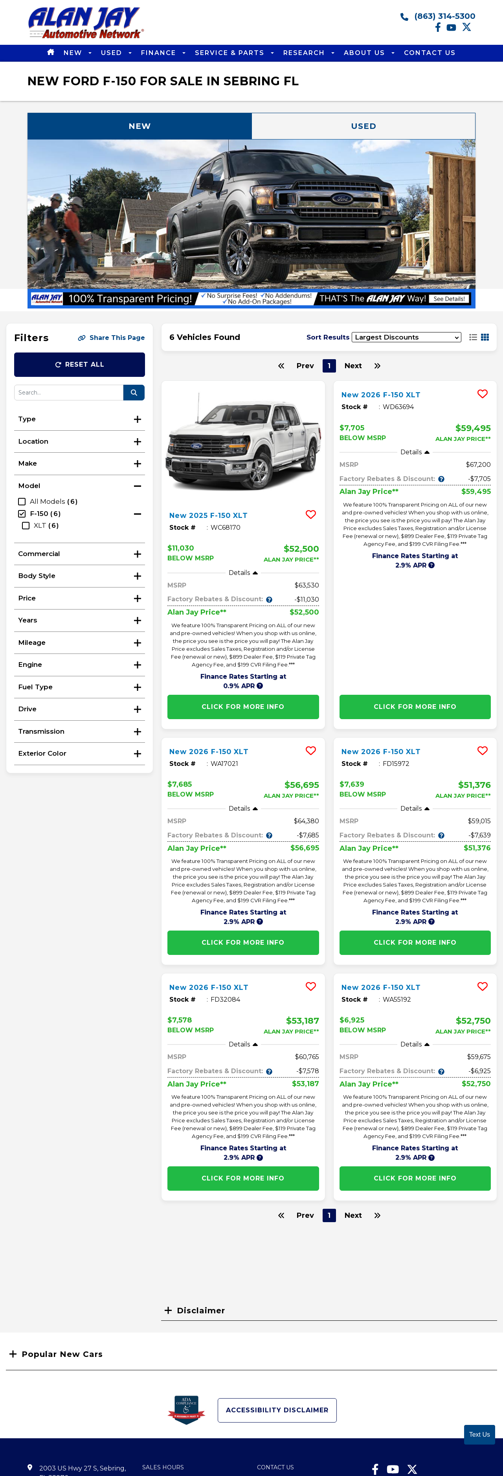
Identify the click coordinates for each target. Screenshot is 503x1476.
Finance (159, 53)
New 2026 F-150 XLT (387, 394)
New (74, 53)
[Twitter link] (468, 29)
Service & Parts (231, 53)
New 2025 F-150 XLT (215, 515)
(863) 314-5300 (437, 16)
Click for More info (243, 706)
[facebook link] (440, 29)
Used (113, 53)
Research (305, 53)
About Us (365, 53)
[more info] (243, 442)
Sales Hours (163, 1467)
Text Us (479, 1434)
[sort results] (406, 337)
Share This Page (111, 337)
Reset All (80, 364)
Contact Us (430, 53)
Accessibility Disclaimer (277, 1410)
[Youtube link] (454, 29)
